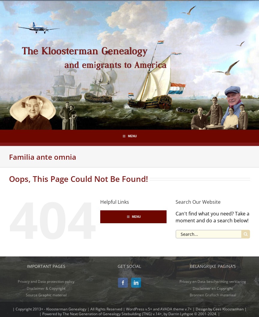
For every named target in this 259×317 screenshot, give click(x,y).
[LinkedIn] (136, 283)
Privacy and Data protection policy (46, 281)
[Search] (245, 234)
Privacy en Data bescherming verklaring (212, 281)
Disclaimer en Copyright (213, 288)
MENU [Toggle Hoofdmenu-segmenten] (129, 136)
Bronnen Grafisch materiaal (213, 295)
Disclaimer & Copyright (46, 288)
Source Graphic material (46, 295)
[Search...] (208, 234)
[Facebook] (123, 283)
